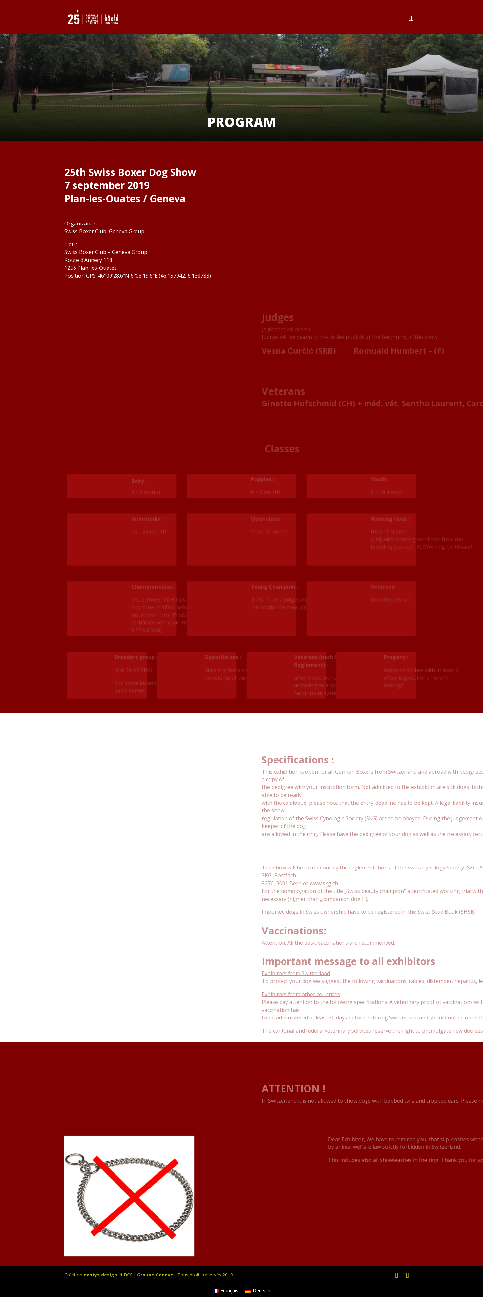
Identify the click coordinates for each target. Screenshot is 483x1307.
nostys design (100, 1275)
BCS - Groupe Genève (148, 1275)
